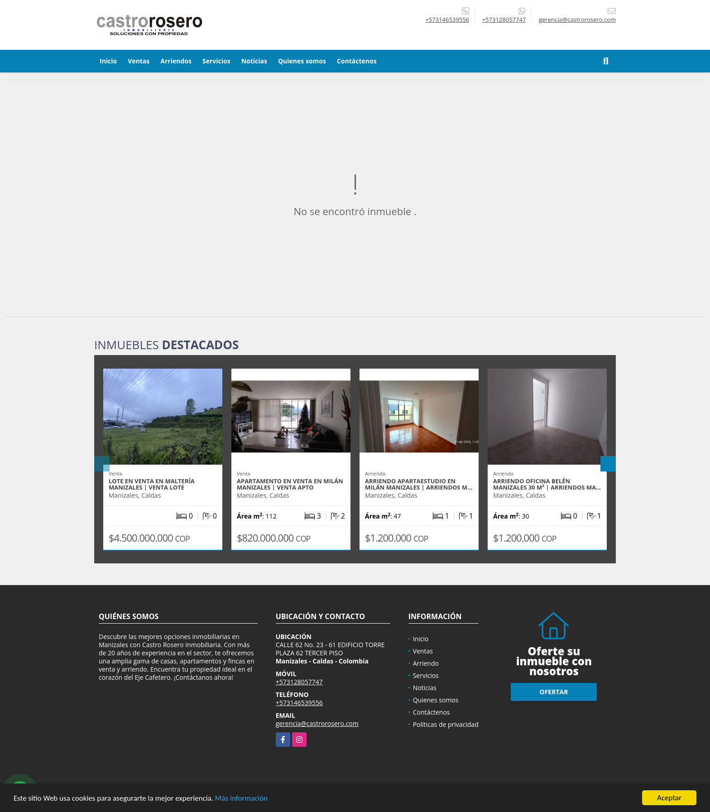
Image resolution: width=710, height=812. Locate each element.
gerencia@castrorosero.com (317, 723)
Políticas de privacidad (446, 724)
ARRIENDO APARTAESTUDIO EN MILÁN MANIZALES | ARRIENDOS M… (418, 484)
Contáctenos (357, 61)
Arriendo (426, 663)
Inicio (108, 61)
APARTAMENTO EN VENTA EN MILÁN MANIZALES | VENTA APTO (290, 484)
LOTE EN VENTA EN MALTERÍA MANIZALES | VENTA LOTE (152, 484)
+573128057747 (504, 19)
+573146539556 (447, 19)
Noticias (254, 61)
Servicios (216, 61)
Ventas (138, 61)
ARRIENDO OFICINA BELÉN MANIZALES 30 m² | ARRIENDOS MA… (547, 484)
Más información (241, 799)
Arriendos (176, 61)
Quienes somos (302, 61)
